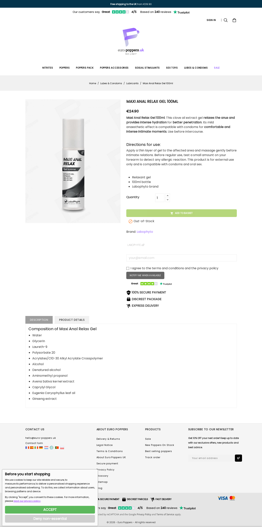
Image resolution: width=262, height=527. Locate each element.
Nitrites (47, 67)
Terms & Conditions (109, 451)
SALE (217, 67)
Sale (148, 439)
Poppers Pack (84, 67)
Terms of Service (165, 514)
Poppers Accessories (114, 67)
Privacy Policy (105, 469)
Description (39, 320)
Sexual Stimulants (147, 67)
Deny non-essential (50, 518)
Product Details (72, 320)
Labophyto (145, 231)
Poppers (64, 67)
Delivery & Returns (108, 439)
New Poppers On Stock (159, 445)
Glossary (102, 475)
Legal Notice (104, 445)
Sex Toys (172, 67)
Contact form (34, 443)
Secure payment (107, 463)
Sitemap (102, 482)
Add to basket (181, 213)
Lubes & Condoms (196, 67)
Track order (152, 457)
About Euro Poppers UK (111, 457)
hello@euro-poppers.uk (40, 438)
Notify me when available (145, 275)
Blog (99, 488)
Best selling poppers (158, 451)
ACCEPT (50, 509)
